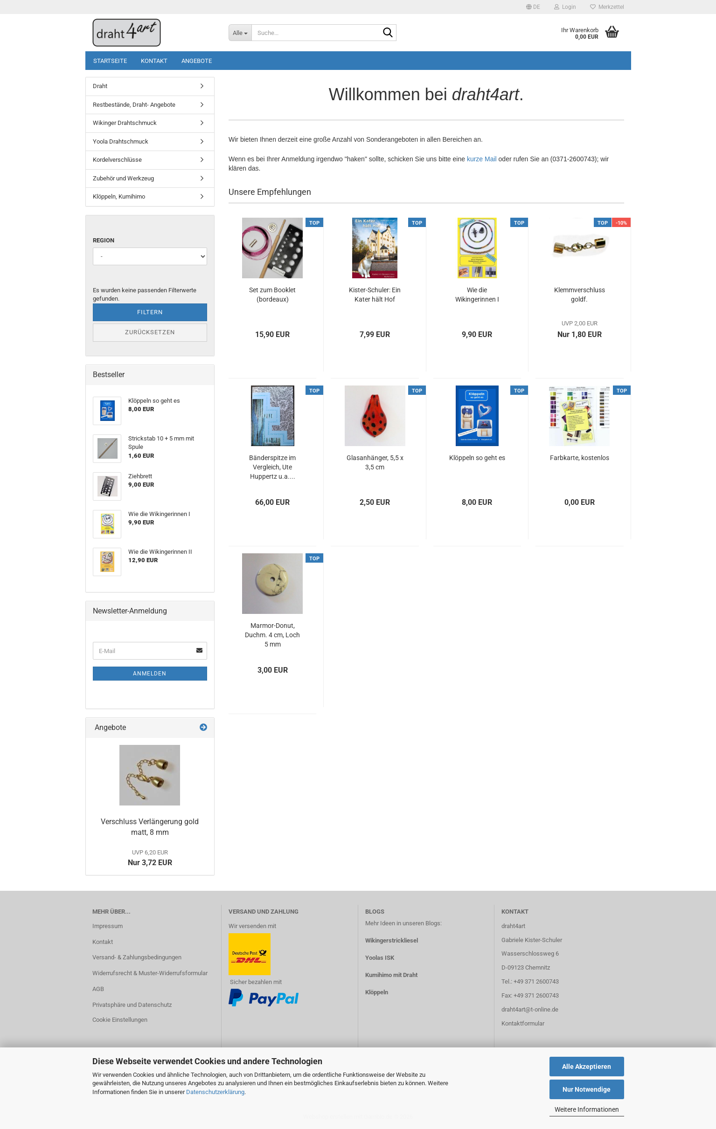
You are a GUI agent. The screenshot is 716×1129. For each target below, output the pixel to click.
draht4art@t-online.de (529, 1009)
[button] (533, 7)
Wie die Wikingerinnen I (477, 294)
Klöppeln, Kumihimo (119, 196)
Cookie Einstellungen (119, 1019)
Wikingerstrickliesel (391, 940)
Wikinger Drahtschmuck (125, 122)
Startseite (110, 60)
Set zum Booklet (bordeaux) (272, 294)
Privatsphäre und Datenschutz (132, 1004)
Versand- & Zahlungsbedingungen (136, 957)
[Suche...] (240, 32)
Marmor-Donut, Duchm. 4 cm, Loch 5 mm (272, 635)
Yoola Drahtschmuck (120, 141)
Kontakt (154, 60)
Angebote (196, 60)
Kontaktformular (522, 1023)
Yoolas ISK (379, 957)
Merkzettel (607, 7)
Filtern (150, 312)
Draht (100, 86)
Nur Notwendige (587, 1089)
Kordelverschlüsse (117, 159)
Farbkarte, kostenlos (579, 457)
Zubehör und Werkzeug (123, 178)
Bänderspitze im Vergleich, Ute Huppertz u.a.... (272, 467)
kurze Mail (482, 159)
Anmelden (150, 673)
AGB (98, 988)
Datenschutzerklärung (215, 1091)
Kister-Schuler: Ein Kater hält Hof (375, 294)
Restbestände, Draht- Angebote (134, 104)
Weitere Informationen (587, 1109)
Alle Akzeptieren (586, 1066)
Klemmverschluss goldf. (579, 294)
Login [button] (565, 7)
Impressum (107, 925)
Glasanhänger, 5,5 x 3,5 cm (375, 462)
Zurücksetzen (150, 332)
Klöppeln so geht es (477, 457)
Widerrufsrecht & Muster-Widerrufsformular (150, 973)
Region (103, 240)
